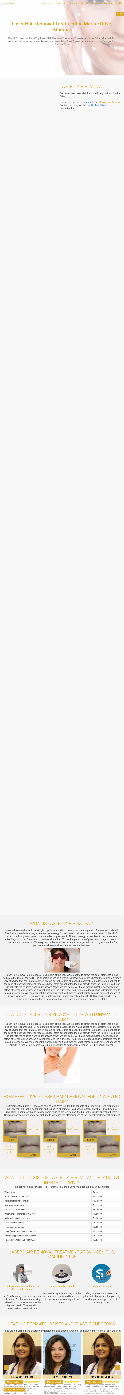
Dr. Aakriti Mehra (100, 105)
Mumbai (74, 102)
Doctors (59, 3)
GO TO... (120, 14)
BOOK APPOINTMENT (14, 1389)
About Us (119, 3)
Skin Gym (108, 3)
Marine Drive (90, 102)
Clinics (72, 3)
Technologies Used (89, 3)
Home (63, 102)
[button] (117, 1138)
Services (46, 3)
